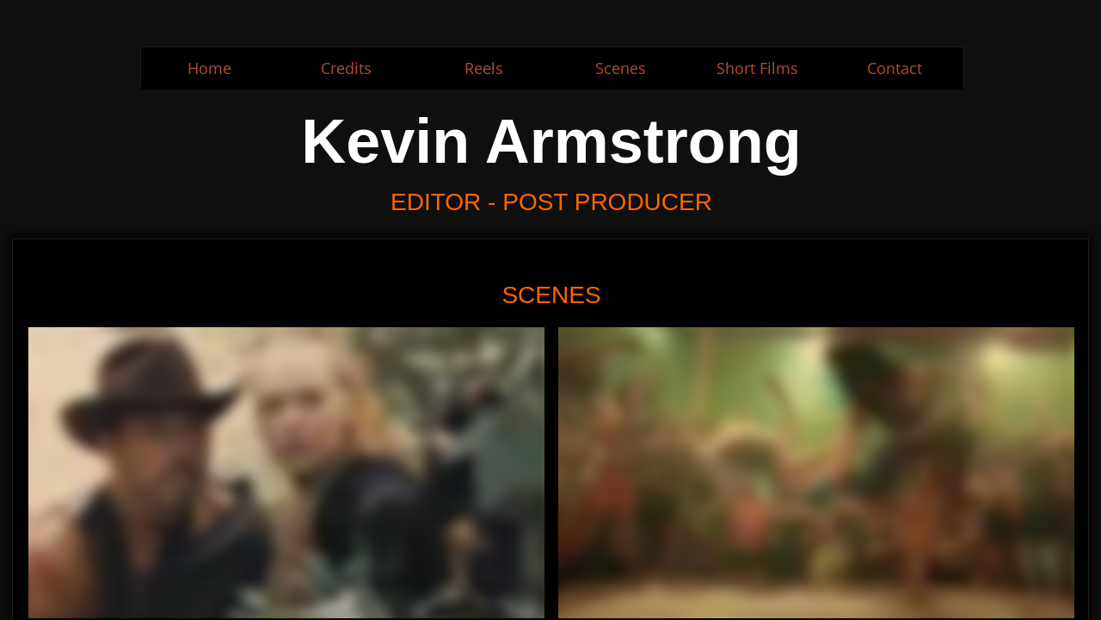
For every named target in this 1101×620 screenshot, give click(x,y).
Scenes (620, 68)
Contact (894, 68)
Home (209, 68)
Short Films (757, 68)
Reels (483, 68)
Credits (346, 68)
